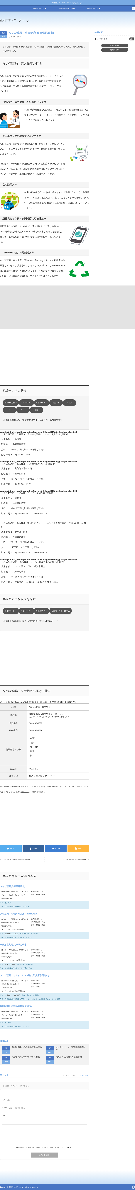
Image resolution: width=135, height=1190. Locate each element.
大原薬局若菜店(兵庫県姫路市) (69, 1057)
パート (9, 410)
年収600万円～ (11, 403)
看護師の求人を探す (94, 8)
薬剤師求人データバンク (15, 20)
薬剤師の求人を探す (40, 8)
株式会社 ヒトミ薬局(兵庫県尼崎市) (70, 1048)
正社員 (69, 403)
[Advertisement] (22, 307)
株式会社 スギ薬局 (11, 934)
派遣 (36, 410)
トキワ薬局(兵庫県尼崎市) (12, 886)
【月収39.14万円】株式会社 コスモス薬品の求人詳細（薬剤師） (33, 562)
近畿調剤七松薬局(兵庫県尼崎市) (16, 1006)
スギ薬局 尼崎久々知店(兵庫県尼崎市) (19, 914)
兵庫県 (13, 36)
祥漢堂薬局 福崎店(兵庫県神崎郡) (27, 1047)
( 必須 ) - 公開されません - (14, 1108)
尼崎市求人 (114, 50)
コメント (24, 792)
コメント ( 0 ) (84, 1075)
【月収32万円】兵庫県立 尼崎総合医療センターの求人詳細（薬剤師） (36, 434)
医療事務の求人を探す (67, 8)
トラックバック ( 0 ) (69, 1075)
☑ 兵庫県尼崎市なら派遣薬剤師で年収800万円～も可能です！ (33, 420)
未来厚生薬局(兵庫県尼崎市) (13, 944)
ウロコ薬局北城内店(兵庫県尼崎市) (74, 859)
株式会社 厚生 (10, 964)
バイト (23, 410)
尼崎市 (18, 36)
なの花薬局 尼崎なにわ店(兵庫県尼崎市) (17, 859)
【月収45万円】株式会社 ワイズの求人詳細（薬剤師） (28, 493)
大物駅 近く (56, 403)
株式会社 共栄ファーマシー (43, 86)
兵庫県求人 (114, 45)
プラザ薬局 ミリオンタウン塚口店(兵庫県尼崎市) (24, 975)
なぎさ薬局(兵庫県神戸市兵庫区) (26, 1057)
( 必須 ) (6, 1100)
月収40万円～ (26, 403)
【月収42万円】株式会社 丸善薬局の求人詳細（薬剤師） (29, 464)
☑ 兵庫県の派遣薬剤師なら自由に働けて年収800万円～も (30, 621)
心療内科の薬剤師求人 (60, 611)
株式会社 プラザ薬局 (12, 995)
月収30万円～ (41, 403)
